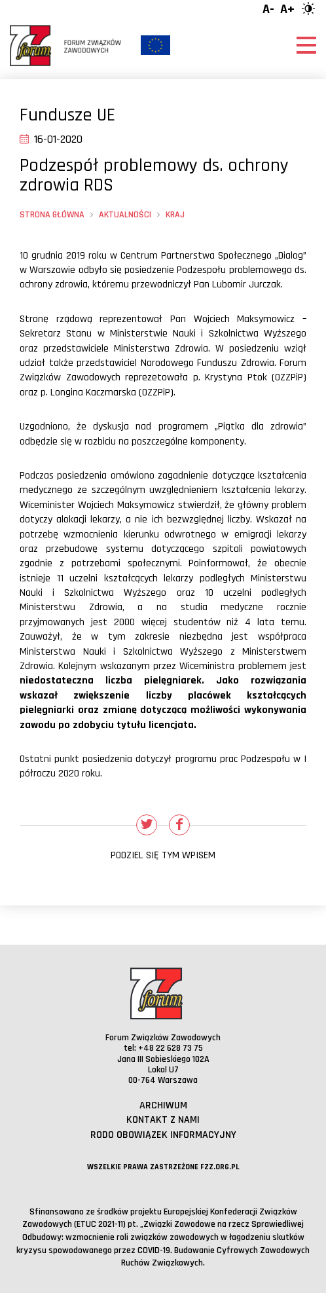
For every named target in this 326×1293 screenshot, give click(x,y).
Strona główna (52, 215)
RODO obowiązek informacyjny (163, 1135)
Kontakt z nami (163, 1120)
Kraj (175, 215)
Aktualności (125, 215)
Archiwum (163, 1105)
